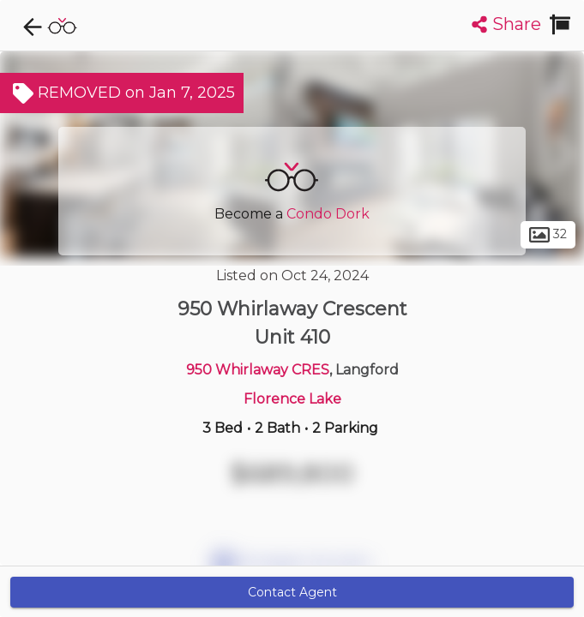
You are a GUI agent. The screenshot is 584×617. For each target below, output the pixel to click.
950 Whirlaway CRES (257, 370)
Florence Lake (292, 399)
